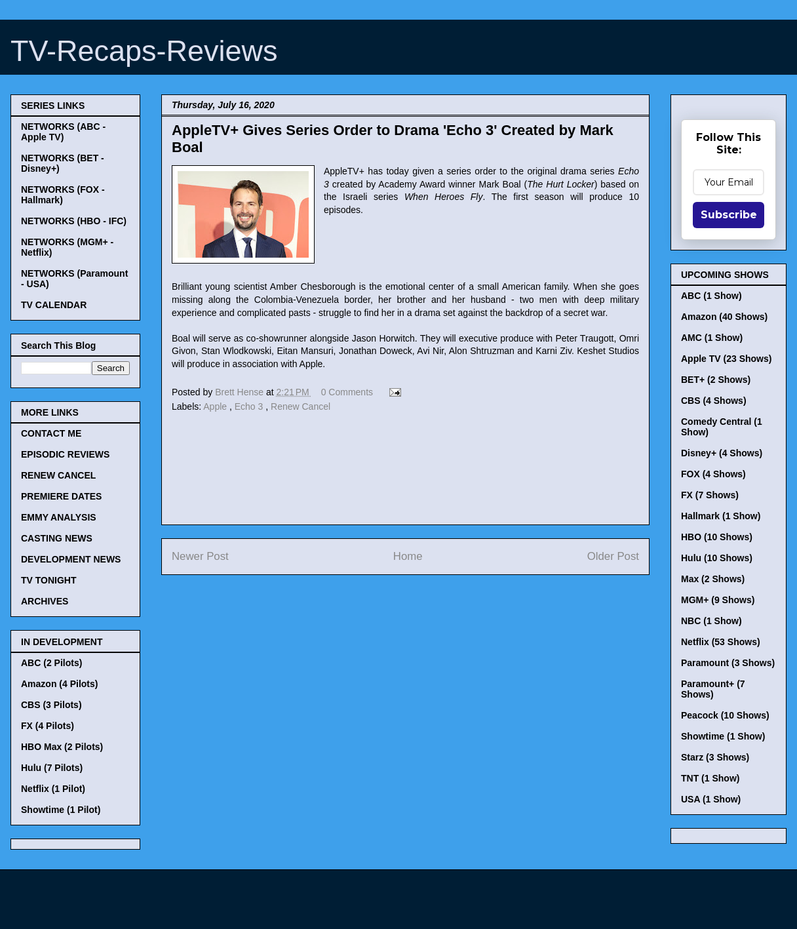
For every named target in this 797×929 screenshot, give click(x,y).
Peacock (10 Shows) (725, 715)
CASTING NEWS (56, 538)
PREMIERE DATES (61, 496)
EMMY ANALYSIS (58, 517)
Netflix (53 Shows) (720, 642)
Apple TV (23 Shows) (726, 358)
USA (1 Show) (711, 799)
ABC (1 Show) (711, 295)
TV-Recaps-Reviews (144, 51)
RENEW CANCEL (58, 475)
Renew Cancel (300, 406)
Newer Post (200, 556)
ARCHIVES (44, 601)
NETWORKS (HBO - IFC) (73, 221)
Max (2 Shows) (713, 579)
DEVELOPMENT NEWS (71, 559)
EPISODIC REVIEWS (65, 454)
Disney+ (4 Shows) (721, 453)
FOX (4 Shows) (713, 474)
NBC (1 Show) (711, 621)
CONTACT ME (51, 433)
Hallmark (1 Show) (720, 516)
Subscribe (729, 214)
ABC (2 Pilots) (51, 663)
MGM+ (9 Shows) (717, 600)
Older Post (613, 556)
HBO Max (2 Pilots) (62, 746)
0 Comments (347, 392)
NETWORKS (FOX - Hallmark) (63, 194)
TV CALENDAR (54, 305)
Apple (216, 406)
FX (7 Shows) (710, 495)
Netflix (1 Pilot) (53, 788)
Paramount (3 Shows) (728, 663)
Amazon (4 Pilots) (59, 684)
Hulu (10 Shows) (716, 558)
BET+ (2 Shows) (715, 379)
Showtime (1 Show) (723, 736)
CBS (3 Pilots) (51, 705)
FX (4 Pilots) (47, 726)
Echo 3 (250, 406)
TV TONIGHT (49, 580)
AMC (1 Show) (712, 337)
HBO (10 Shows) (716, 537)
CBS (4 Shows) (714, 400)
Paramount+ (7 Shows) (713, 689)
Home (408, 556)
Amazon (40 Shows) (724, 316)
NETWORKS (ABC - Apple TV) (63, 131)
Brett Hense (240, 392)
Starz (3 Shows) (715, 757)
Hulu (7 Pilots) (52, 767)
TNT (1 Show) (710, 778)
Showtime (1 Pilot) (60, 809)
